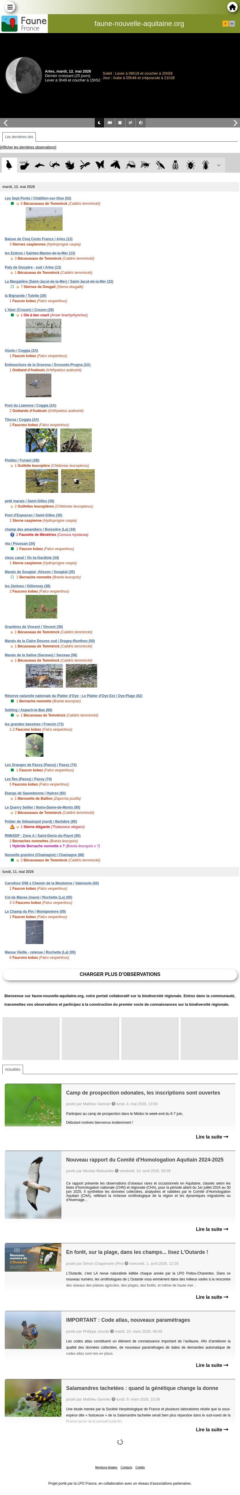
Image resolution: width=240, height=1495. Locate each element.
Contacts (126, 1467)
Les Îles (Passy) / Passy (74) (28, 779)
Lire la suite (212, 1137)
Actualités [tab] (12, 1069)
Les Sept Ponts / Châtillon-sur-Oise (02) (38, 198)
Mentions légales (106, 1467)
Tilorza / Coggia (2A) (22, 420)
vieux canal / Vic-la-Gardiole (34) (32, 558)
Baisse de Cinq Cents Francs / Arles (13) (39, 239)
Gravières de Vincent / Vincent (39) (34, 627)
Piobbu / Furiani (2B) (22, 460)
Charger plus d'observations (120, 974)
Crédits (140, 1467)
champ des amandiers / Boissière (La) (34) (40, 529)
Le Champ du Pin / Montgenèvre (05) (35, 912)
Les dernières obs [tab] (19, 137)
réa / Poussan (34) (20, 544)
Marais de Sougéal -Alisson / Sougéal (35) (40, 572)
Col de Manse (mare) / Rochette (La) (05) (38, 897)
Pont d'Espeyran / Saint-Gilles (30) (33, 515)
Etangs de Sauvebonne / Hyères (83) (35, 793)
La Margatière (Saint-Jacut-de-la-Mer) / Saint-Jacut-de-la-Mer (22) (59, 281)
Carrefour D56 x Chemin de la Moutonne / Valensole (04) (52, 883)
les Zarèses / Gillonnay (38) (27, 586)
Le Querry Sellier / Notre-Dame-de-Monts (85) (42, 807)
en (232, 23)
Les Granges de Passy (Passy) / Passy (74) (40, 765)
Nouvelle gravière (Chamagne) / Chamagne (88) (44, 855)
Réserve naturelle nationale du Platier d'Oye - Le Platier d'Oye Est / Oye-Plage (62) (74, 696)
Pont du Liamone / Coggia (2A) (30, 405)
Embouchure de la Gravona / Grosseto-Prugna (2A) (48, 365)
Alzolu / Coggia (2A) (21, 351)
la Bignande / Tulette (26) (25, 296)
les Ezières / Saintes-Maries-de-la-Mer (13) (40, 253)
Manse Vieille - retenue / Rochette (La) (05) (40, 952)
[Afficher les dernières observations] (28, 147)
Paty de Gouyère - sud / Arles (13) (33, 267)
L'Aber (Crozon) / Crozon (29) (29, 310)
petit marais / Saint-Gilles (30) (29, 501)
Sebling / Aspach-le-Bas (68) (28, 710)
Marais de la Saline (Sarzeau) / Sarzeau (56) (41, 655)
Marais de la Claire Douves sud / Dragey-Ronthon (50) (50, 641)
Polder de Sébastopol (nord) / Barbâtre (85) (41, 822)
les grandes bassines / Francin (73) (34, 724)
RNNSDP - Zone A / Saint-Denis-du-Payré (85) (43, 836)
